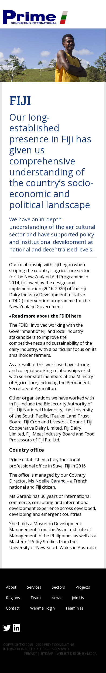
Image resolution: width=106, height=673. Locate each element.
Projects (83, 587)
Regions (13, 597)
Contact (13, 608)
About (11, 587)
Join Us (78, 597)
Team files (74, 608)
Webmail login (42, 608)
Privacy (30, 653)
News (56, 597)
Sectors (58, 587)
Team (35, 597)
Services (34, 587)
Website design (69, 653)
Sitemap (46, 653)
